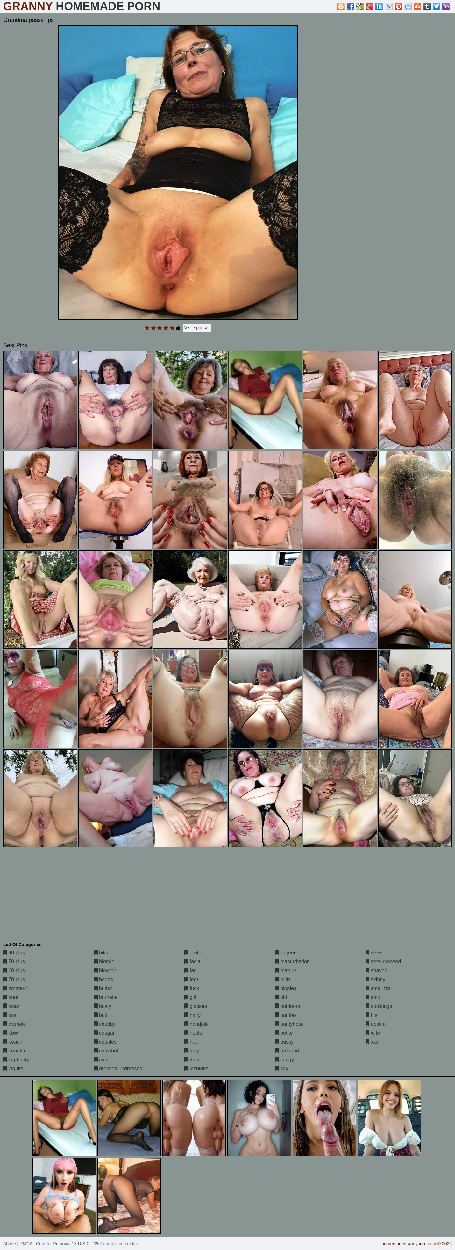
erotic (193, 952)
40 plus (14, 952)
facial (193, 961)
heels (193, 1033)
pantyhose (289, 1024)
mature (285, 970)
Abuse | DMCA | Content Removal (36, 1243)
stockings (379, 1006)
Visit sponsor (197, 327)
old (281, 997)
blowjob (105, 970)
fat (189, 970)
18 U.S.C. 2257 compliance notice (105, 1243)
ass (9, 1015)
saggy (284, 1059)
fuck (191, 988)
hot (190, 1042)
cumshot (106, 1050)
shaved (376, 970)
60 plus (14, 970)
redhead (287, 1050)
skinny (375, 979)
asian (12, 1006)
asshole (14, 1024)
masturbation (292, 961)
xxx (372, 1042)
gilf (190, 997)
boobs (103, 979)
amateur (15, 988)
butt (101, 1015)
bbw (10, 1033)
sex (281, 1068)
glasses (195, 1006)
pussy (284, 1042)
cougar (104, 1033)
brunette (106, 997)
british (103, 988)
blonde (104, 961)
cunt (101, 1059)
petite (284, 1033)
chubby (105, 1024)
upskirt (376, 1024)
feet (191, 979)
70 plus (14, 979)
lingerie (286, 952)
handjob (196, 1024)
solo (373, 997)
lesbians (196, 1068)
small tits (378, 988)
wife (373, 1033)
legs (191, 1059)
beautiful (15, 1050)
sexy (373, 952)
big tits (13, 1068)
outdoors (287, 1006)
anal (10, 997)
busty (102, 1006)
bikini (102, 952)
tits (371, 1015)
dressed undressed (118, 1068)
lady (191, 1050)
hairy (192, 1015)
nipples (285, 988)
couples (105, 1042)
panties (286, 1015)
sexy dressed (383, 961)
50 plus (14, 961)
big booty (16, 1059)
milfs (283, 979)
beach (12, 1042)
